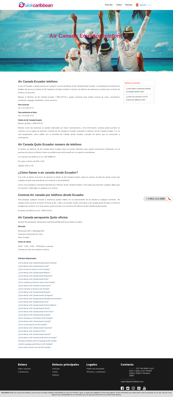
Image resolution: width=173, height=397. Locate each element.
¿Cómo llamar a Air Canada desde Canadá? (34, 321)
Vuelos (119, 5)
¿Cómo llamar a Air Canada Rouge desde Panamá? (37, 263)
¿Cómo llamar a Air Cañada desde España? (34, 315)
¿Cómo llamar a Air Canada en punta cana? (34, 286)
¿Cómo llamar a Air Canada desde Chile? (33, 279)
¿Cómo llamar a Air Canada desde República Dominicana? (40, 299)
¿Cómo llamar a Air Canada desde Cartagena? (35, 295)
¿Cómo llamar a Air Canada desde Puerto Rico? (36, 312)
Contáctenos (23, 372)
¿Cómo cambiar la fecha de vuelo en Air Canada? (36, 282)
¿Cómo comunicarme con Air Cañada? (32, 325)
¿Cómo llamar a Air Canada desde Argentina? (35, 276)
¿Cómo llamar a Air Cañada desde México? (34, 273)
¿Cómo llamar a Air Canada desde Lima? (33, 302)
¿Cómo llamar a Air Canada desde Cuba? (33, 266)
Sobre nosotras (24, 369)
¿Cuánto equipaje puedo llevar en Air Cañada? (35, 344)
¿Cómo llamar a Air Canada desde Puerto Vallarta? (37, 305)
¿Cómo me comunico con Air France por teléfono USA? (137, 98)
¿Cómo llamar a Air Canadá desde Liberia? (34, 308)
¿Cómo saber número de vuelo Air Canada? (34, 347)
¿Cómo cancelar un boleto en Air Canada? (34, 289)
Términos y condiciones (96, 372)
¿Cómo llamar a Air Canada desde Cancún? (34, 334)
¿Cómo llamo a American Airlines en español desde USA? (138, 90)
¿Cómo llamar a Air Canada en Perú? (32, 331)
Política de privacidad (95, 369)
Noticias (128, 5)
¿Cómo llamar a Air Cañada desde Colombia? (35, 328)
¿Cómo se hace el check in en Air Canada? (34, 269)
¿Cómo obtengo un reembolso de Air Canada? (35, 318)
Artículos (108, 5)
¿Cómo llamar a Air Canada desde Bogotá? (34, 292)
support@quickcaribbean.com (132, 382)
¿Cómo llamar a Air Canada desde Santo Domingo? (37, 338)
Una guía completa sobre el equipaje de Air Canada (37, 341)
